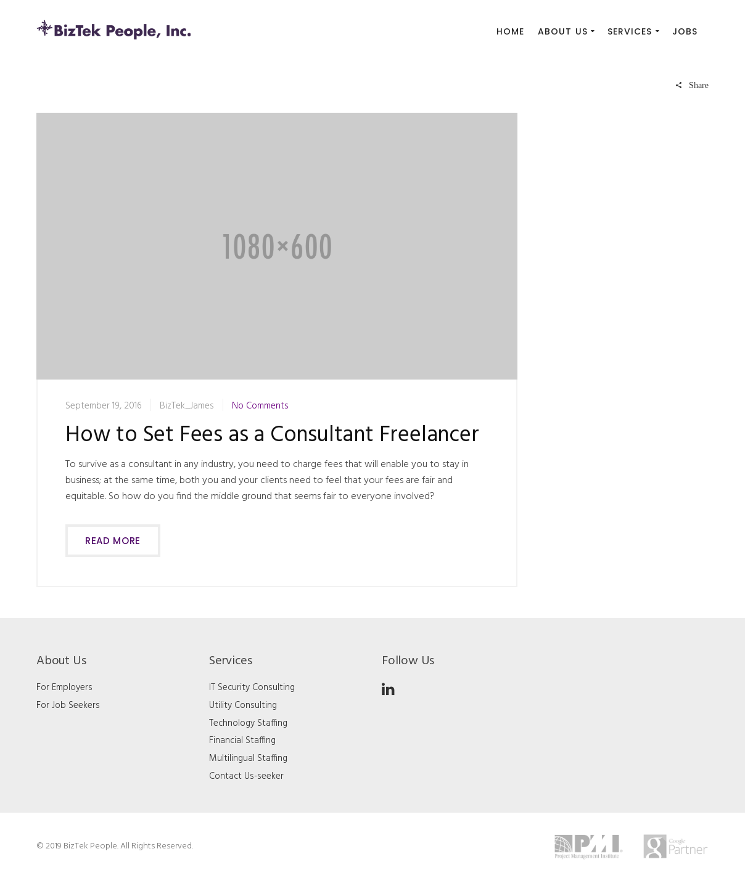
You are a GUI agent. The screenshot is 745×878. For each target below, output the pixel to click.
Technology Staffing (248, 723)
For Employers (64, 687)
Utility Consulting (243, 705)
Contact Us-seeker (246, 776)
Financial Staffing (242, 740)
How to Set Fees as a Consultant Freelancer (272, 436)
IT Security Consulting (252, 687)
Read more (113, 540)
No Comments (260, 406)
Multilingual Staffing (248, 758)
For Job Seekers (68, 705)
